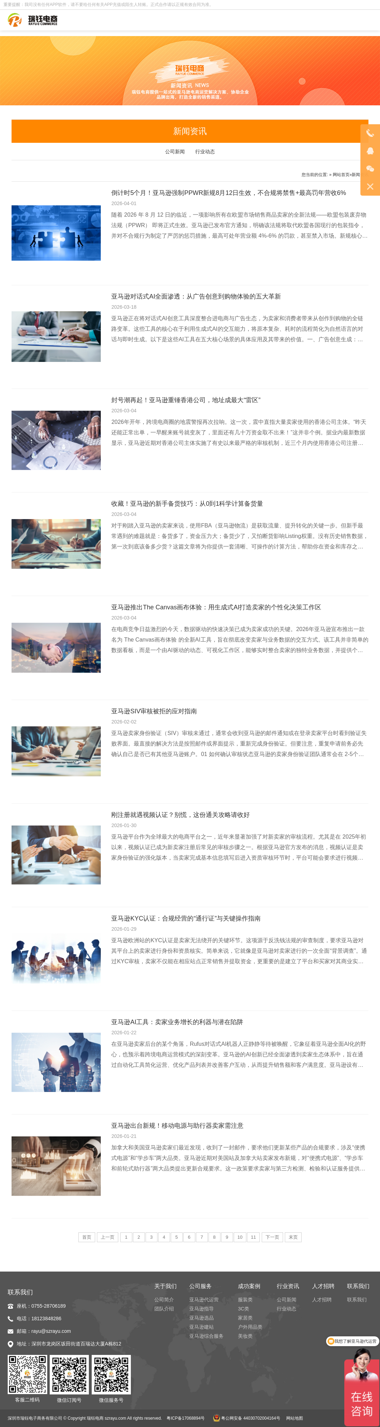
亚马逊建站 (201, 1327)
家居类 (245, 1318)
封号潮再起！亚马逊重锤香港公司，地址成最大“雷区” (185, 400)
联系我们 (357, 1299)
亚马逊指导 (201, 1308)
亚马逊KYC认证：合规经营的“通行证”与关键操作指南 (186, 918)
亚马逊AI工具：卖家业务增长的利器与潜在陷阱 (177, 1022)
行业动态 (205, 151)
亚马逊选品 (201, 1318)
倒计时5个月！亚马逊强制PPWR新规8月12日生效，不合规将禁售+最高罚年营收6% (228, 192)
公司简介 (164, 1299)
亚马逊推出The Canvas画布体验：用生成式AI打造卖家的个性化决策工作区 (216, 607)
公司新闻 (175, 151)
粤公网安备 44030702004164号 (246, 1418)
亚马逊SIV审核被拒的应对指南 (154, 711)
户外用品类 (250, 1327)
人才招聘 (322, 1299)
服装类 (245, 1299)
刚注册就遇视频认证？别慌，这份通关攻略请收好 (180, 814)
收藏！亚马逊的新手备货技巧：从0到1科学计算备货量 (187, 503)
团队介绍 (164, 1308)
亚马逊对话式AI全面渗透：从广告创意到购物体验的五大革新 (196, 296)
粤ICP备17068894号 (186, 1418)
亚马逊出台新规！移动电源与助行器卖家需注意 (177, 1125)
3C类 (243, 1308)
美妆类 (245, 1336)
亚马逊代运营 (204, 1299)
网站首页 (341, 174)
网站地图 (294, 1418)
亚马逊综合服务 (206, 1336)
